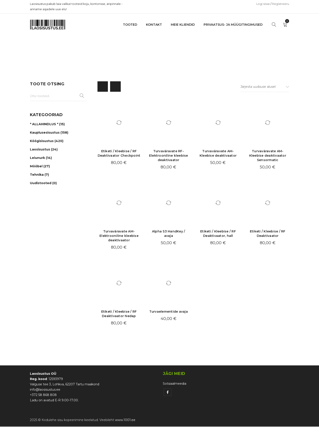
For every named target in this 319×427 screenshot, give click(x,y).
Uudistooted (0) (43, 184)
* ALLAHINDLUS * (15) (47, 125)
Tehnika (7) (39, 175)
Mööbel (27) (40, 167)
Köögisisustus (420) (46, 142)
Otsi (82, 96)
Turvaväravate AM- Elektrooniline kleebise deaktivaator (118, 236)
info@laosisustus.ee (45, 390)
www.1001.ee (125, 420)
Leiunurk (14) (41, 158)
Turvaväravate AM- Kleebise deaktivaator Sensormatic (267, 156)
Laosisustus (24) (44, 150)
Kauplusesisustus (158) (49, 133)
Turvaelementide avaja (168, 312)
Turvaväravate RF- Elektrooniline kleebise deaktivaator (168, 156)
